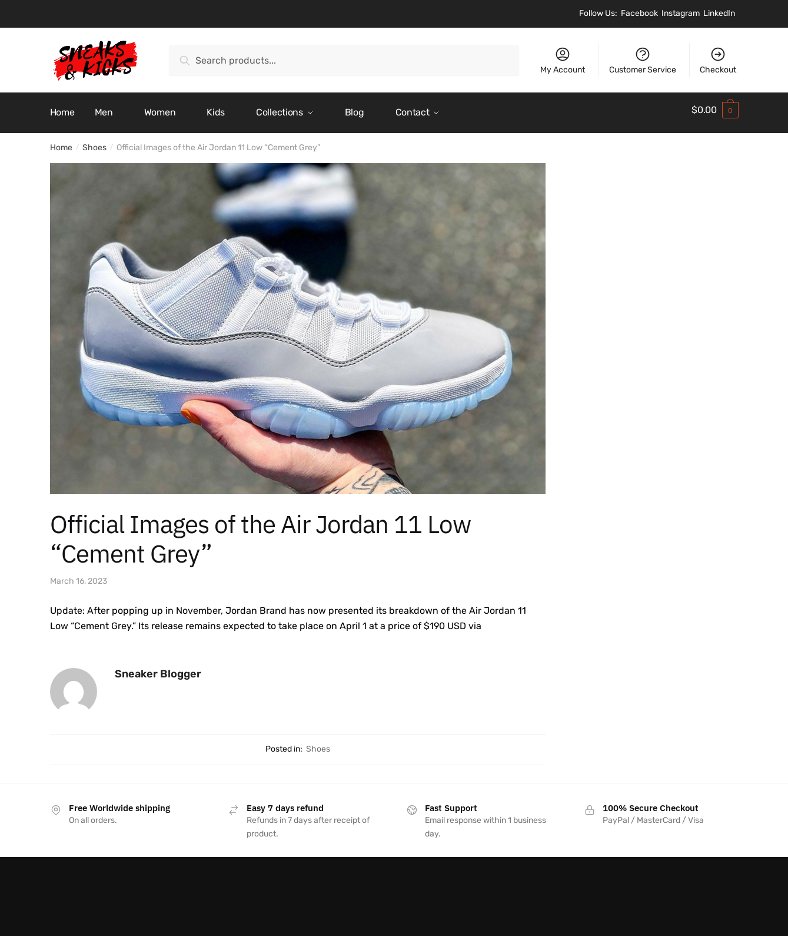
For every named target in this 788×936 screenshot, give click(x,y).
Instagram (680, 13)
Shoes (94, 142)
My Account (562, 60)
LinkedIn (719, 13)
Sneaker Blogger (158, 668)
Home (61, 142)
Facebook (639, 13)
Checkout (718, 60)
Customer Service (642, 60)
